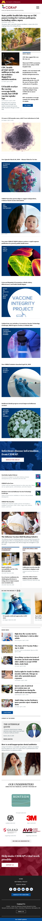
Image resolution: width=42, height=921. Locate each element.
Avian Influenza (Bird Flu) (30, 549)
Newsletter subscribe (21, 895)
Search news (21, 884)
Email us (21, 911)
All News (28, 105)
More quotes (8, 739)
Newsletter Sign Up (13, 460)
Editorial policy (21, 882)
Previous (17, 591)
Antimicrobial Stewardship (7, 549)
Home (21, 879)
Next (19, 591)
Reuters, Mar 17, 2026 (9, 735)
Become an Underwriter (21, 841)
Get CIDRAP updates (21, 919)
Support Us (10, 865)
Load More (7, 712)
